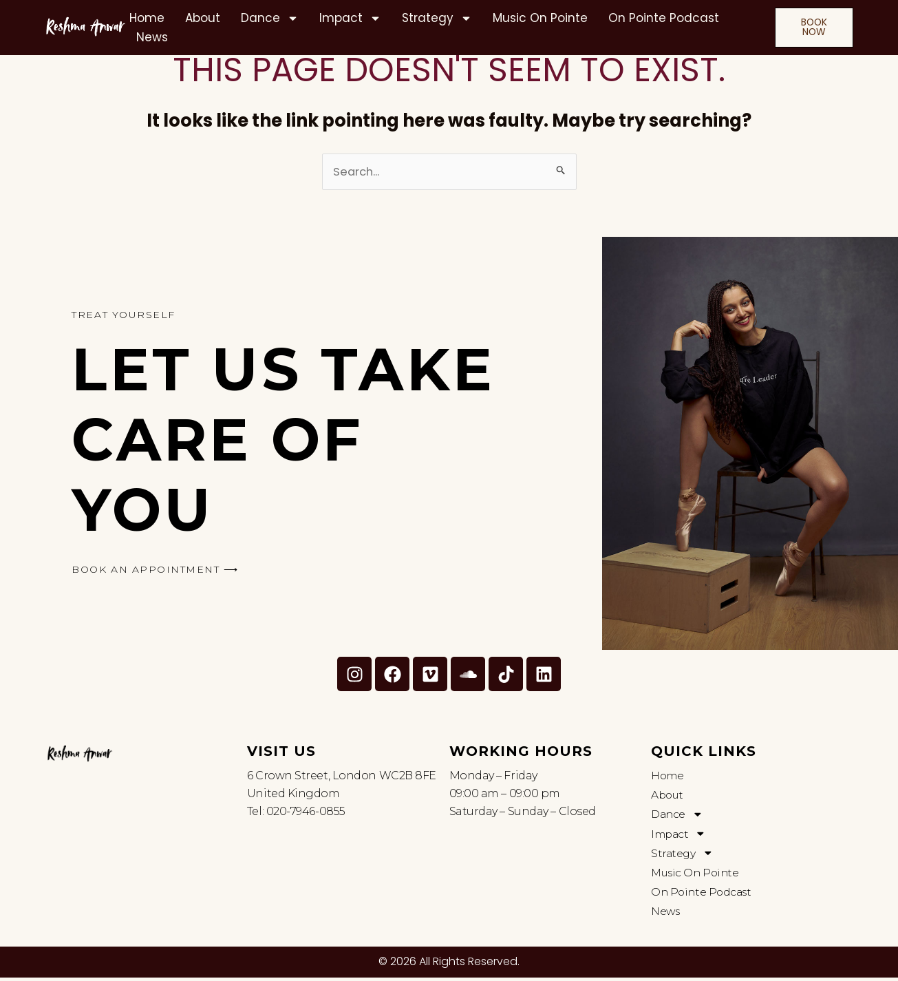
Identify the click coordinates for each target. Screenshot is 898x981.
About (202, 18)
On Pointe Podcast (663, 18)
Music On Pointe (540, 18)
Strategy (437, 18)
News (152, 37)
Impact (350, 18)
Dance (270, 18)
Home (146, 18)
